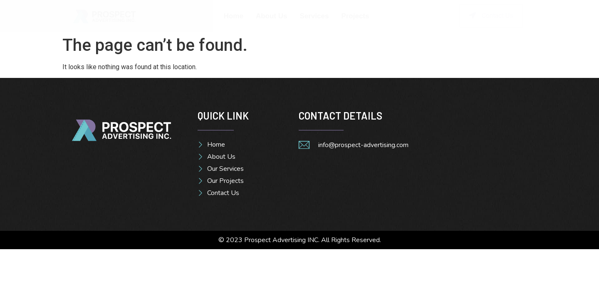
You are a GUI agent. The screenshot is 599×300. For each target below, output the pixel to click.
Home (233, 16)
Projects (355, 16)
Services (314, 16)
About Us (271, 16)
